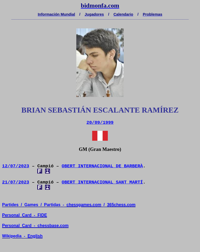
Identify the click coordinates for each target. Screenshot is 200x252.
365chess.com (121, 204)
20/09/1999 (100, 122)
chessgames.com (83, 204)
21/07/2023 (15, 182)
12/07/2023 (15, 166)
